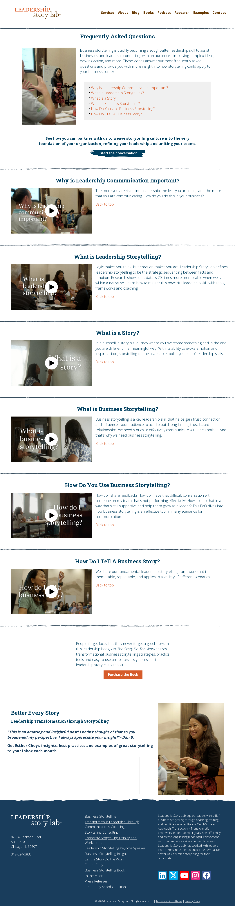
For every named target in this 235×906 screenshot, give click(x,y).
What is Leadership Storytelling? (117, 93)
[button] (51, 210)
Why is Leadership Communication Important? (129, 87)
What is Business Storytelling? (115, 103)
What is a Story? (104, 98)
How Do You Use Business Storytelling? (122, 109)
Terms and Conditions (169, 901)
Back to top (104, 204)
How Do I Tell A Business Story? (116, 114)
